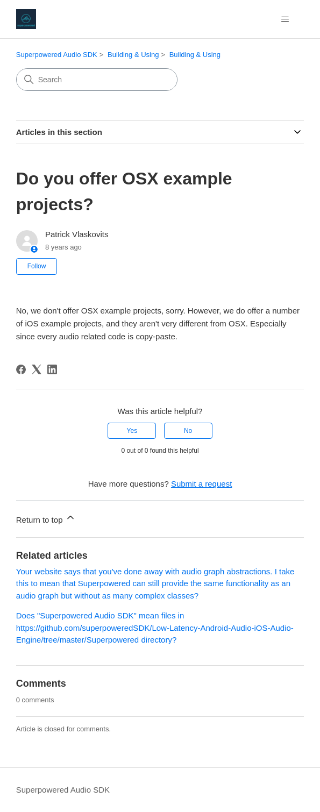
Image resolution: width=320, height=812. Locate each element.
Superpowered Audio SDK (56, 55)
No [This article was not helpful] (188, 431)
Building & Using (133, 55)
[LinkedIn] (52, 369)
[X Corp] (36, 369)
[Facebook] (21, 369)
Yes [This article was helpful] (132, 431)
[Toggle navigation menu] (285, 19)
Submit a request (201, 483)
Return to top (46, 518)
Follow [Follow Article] (36, 266)
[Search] (97, 79)
